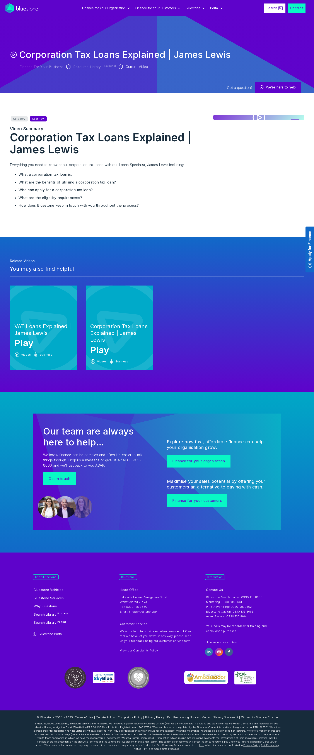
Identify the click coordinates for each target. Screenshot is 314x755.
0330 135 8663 (242, 611)
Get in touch (59, 478)
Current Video (137, 66)
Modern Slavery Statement (220, 717)
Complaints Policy (145, 650)
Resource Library (94, 66)
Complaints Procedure (166, 748)
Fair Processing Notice (183, 717)
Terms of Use (84, 717)
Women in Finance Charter (259, 717)
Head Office (129, 590)
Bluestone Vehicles (48, 590)
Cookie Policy (105, 717)
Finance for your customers (197, 500)
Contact (296, 8)
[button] (106, 8)
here (201, 745)
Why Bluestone (45, 606)
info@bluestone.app (143, 611)
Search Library (51, 614)
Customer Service (133, 624)
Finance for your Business (41, 67)
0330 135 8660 (251, 597)
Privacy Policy (154, 717)
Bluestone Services (49, 598)
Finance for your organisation (198, 461)
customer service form (174, 640)
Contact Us (214, 590)
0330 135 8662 (241, 606)
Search (272, 8)
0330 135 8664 (236, 616)
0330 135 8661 (232, 602)
